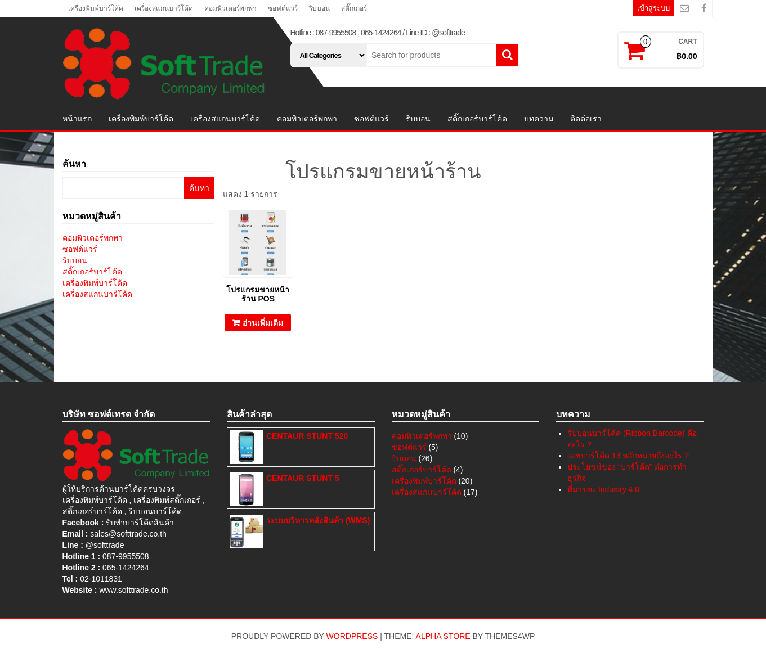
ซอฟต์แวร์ (283, 8)
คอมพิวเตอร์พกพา (230, 8)
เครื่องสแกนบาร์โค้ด (164, 8)
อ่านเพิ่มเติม (263, 322)
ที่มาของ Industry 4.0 (603, 489)
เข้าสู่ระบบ (653, 8)
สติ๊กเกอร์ (354, 8)
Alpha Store (443, 636)
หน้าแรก (77, 118)
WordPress (352, 636)
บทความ (538, 118)
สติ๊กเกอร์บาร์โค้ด (477, 118)
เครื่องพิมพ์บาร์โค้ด (95, 8)
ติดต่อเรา (586, 118)
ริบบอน (319, 8)
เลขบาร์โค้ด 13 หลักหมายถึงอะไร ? (628, 455)
